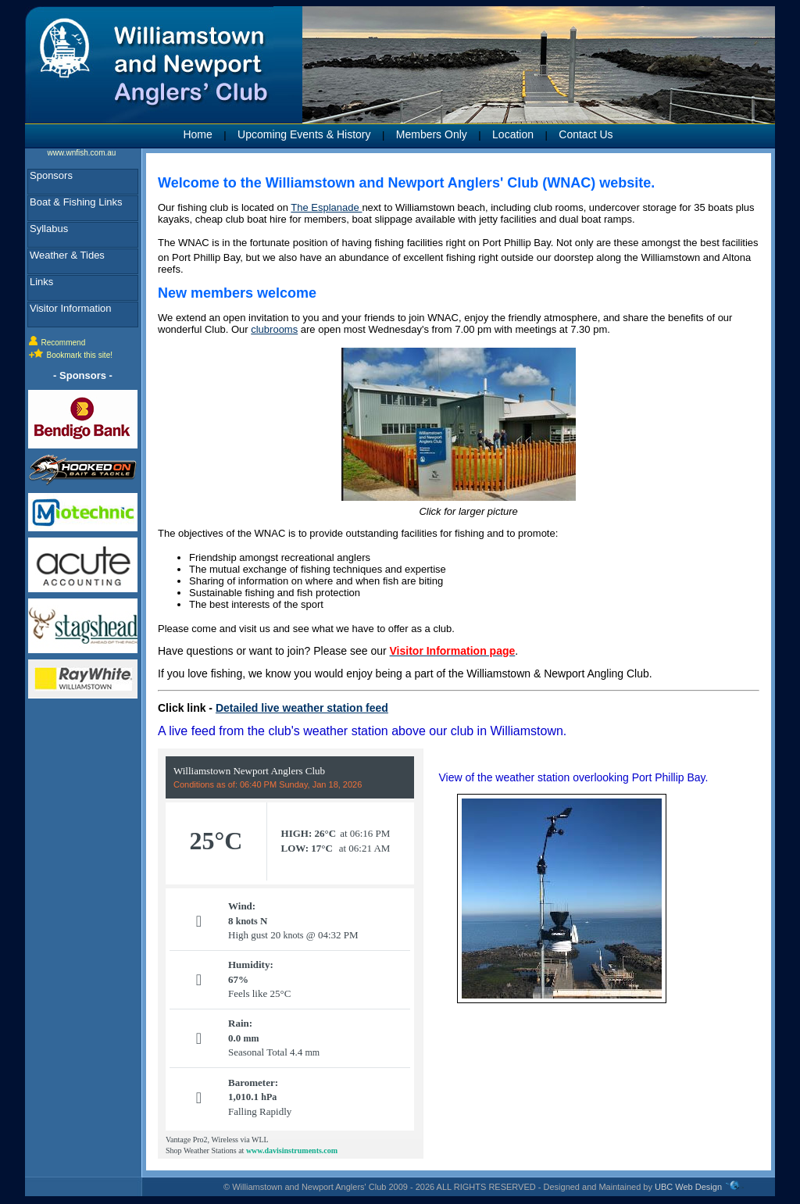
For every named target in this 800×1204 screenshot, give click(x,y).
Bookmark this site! (79, 355)
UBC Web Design (688, 1186)
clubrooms (274, 329)
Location (513, 134)
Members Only (431, 134)
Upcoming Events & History (304, 134)
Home (197, 134)
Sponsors (51, 175)
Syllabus (49, 228)
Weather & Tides (67, 255)
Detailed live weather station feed (302, 708)
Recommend (63, 342)
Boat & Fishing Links (76, 202)
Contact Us (585, 134)
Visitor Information (71, 308)
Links (41, 282)
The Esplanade (326, 207)
